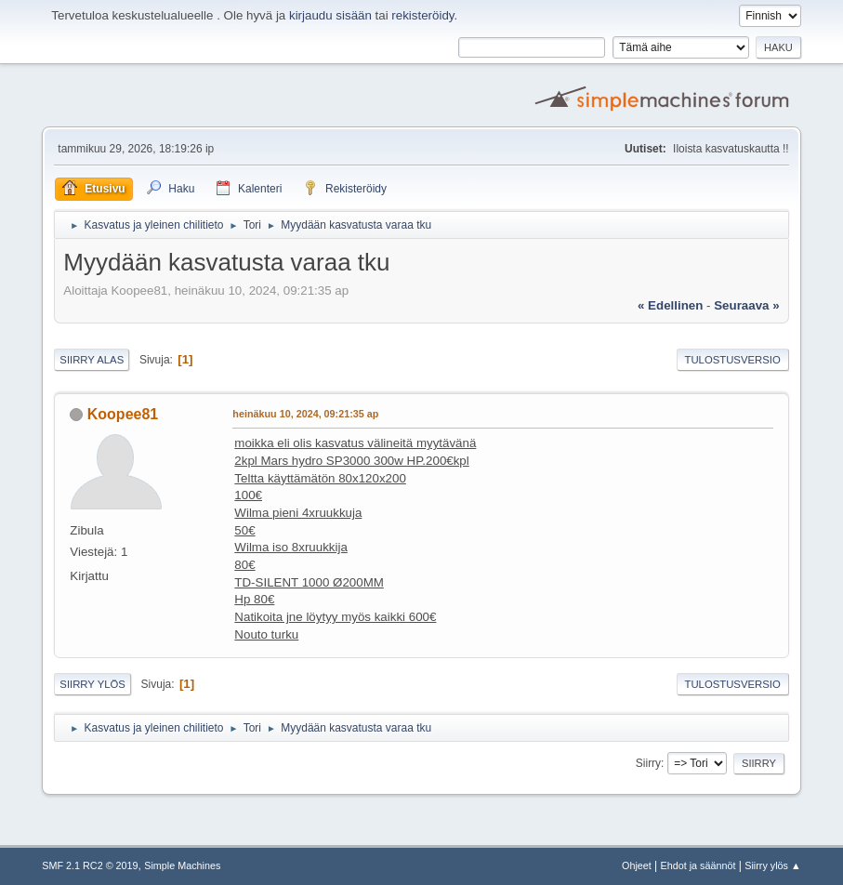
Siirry (648, 763)
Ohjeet (637, 865)
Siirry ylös (92, 684)
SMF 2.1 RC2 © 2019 (90, 865)
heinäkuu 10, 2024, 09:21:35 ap (305, 413)
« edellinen (670, 305)
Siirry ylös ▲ (772, 865)
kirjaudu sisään (330, 15)
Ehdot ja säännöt (698, 865)
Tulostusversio (732, 359)
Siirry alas (91, 359)
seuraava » (746, 305)
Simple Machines (182, 865)
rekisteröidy (422, 15)
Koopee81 (122, 414)
